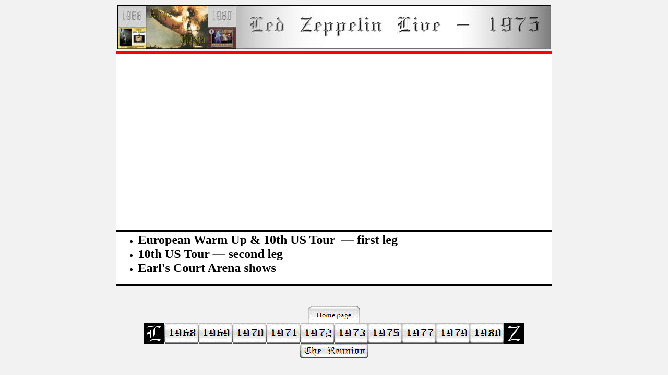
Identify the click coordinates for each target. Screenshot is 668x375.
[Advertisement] (334, 136)
